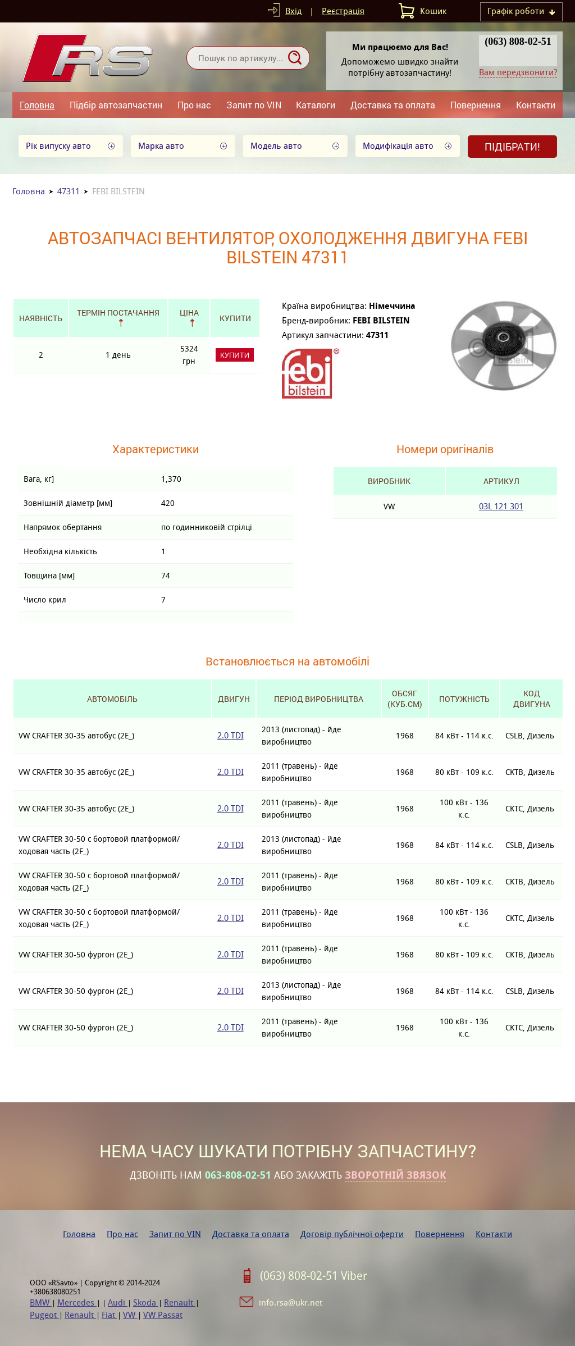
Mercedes (77, 1302)
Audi (117, 1302)
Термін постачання (118, 312)
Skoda (145, 1302)
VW (130, 1315)
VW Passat (162, 1315)
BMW (41, 1302)
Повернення (475, 105)
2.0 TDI (230, 735)
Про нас (194, 105)
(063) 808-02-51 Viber (313, 1276)
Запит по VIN (253, 105)
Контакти (535, 105)
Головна (37, 105)
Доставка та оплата (392, 105)
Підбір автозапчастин (116, 105)
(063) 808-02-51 (518, 41)
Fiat (109, 1315)
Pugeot (44, 1315)
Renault (179, 1302)
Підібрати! (512, 146)
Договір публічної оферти (352, 1234)
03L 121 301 (501, 506)
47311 (68, 191)
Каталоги (315, 105)
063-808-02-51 (238, 1175)
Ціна (189, 312)
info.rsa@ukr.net (290, 1302)
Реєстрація (343, 11)
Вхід (293, 11)
